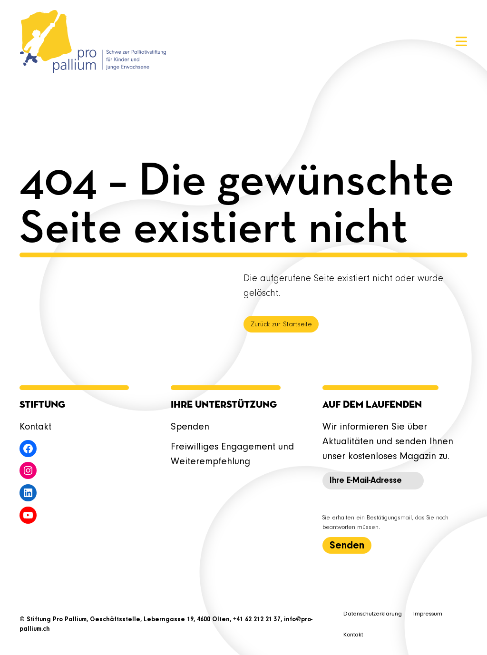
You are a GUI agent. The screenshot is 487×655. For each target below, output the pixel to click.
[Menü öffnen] (461, 41)
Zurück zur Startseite (281, 324)
